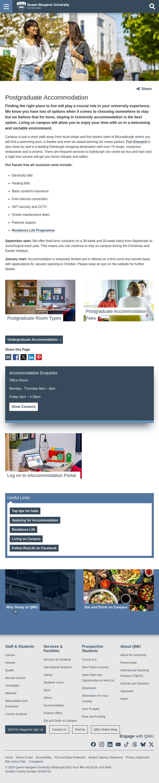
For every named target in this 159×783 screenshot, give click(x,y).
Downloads (89, 687)
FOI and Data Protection (70, 757)
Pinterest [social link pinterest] (37, 357)
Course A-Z (89, 659)
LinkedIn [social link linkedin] (30, 357)
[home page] (41, 6)
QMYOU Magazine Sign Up (25, 729)
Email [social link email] (8, 357)
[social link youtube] (118, 743)
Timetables (12, 685)
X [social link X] (22, 357)
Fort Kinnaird (136, 142)
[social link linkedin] (109, 743)
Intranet (10, 662)
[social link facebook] (93, 743)
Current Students (16, 713)
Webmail (10, 692)
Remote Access (15, 677)
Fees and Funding (93, 716)
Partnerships (128, 662)
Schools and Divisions (134, 683)
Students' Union (54, 682)
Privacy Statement (137, 757)
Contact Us (59, 729)
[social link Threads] (134, 743)
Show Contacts (24, 406)
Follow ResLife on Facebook (34, 547)
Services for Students (57, 659)
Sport (47, 689)
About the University (133, 654)
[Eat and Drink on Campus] (119, 589)
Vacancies (127, 690)
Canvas (10, 654)
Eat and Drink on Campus (60, 720)
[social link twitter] (151, 743)
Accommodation (54, 705)
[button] (6, 6)
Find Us (80, 729)
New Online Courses (95, 666)
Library (48, 674)
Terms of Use (24, 757)
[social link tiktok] (126, 743)
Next (16, 611)
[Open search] (152, 6)
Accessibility (44, 757)
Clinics (48, 697)
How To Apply (91, 708)
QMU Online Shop (105, 729)
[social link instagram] (101, 743)
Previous (8, 611)
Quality (9, 669)
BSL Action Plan (15, 761)
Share (146, 89)
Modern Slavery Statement (106, 757)
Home (9, 757)
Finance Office (53, 712)
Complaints (36, 761)
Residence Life (23, 529)
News (124, 698)
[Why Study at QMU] (40, 589)
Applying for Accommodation (35, 520)
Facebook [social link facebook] (15, 357)
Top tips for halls (25, 510)
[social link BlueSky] (143, 743)
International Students (58, 666)
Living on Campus (26, 538)
